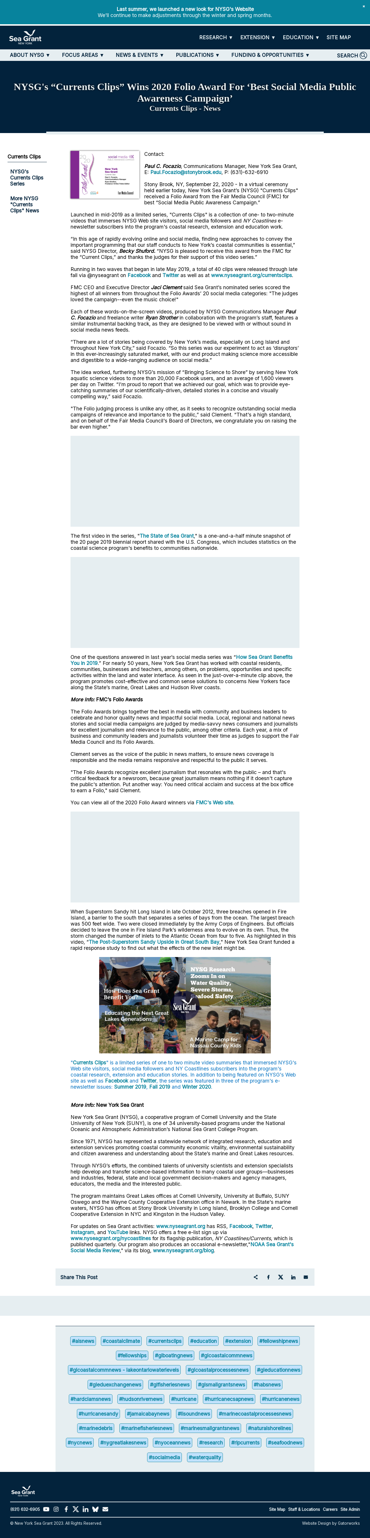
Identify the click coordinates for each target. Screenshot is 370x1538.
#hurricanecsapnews (229, 1399)
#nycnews (80, 1443)
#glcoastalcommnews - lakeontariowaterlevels (124, 1370)
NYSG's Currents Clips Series (26, 178)
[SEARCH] (352, 55)
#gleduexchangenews (115, 1385)
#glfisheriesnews (170, 1385)
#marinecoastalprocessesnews (255, 1414)
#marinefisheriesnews (146, 1428)
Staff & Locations (304, 1509)
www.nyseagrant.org (180, 1226)
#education (203, 1341)
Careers (330, 1509)
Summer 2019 (130, 1087)
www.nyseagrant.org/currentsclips (251, 275)
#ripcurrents (245, 1443)
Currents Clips (89, 1062)
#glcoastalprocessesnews (218, 1370)
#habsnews (267, 1385)
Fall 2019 (159, 1087)
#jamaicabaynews (148, 1414)
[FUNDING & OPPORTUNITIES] (270, 55)
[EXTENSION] (258, 37)
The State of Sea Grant (167, 536)
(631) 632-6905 (25, 1509)
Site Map (277, 1509)
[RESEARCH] (216, 37)
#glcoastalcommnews (226, 1355)
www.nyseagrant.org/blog (183, 1250)
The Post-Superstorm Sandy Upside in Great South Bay (154, 942)
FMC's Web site (214, 802)
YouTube (119, 1232)
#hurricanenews (280, 1399)
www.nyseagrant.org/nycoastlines (111, 1238)
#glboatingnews (174, 1355)
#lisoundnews (194, 1414)
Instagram (82, 1232)
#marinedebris (95, 1428)
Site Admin (350, 1509)
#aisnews (83, 1341)
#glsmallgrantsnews (221, 1385)
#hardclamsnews (91, 1399)
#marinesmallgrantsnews (210, 1428)
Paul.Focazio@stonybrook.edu (185, 172)
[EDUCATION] (301, 37)
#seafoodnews (285, 1443)
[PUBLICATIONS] (197, 55)
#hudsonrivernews (140, 1399)
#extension (238, 1341)
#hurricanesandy (98, 1414)
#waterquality (205, 1457)
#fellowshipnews (278, 1341)
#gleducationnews (278, 1370)
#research (211, 1443)
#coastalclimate (121, 1341)
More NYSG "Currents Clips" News (24, 204)
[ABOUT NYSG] (30, 55)
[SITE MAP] (338, 37)
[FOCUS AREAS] (83, 55)
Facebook (139, 275)
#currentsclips (165, 1341)
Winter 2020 (196, 1087)
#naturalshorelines (269, 1428)
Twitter (170, 275)
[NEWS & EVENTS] (140, 55)
